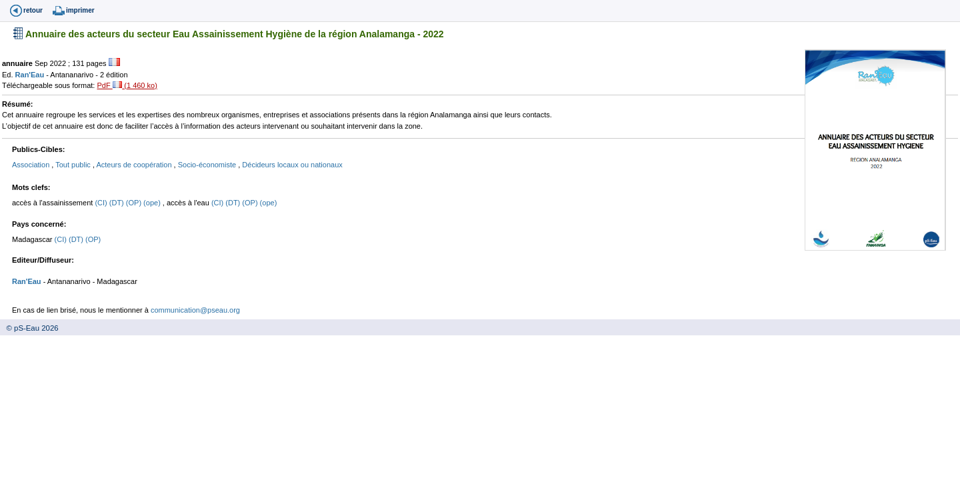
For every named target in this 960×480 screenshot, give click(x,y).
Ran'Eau (31, 75)
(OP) (134, 203)
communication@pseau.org (195, 310)
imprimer (80, 10)
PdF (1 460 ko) (127, 85)
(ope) (153, 203)
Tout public (74, 165)
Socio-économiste (208, 165)
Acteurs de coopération (134, 165)
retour (33, 10)
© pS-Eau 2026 (29, 328)
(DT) (117, 203)
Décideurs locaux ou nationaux (292, 165)
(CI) (102, 203)
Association (31, 165)
